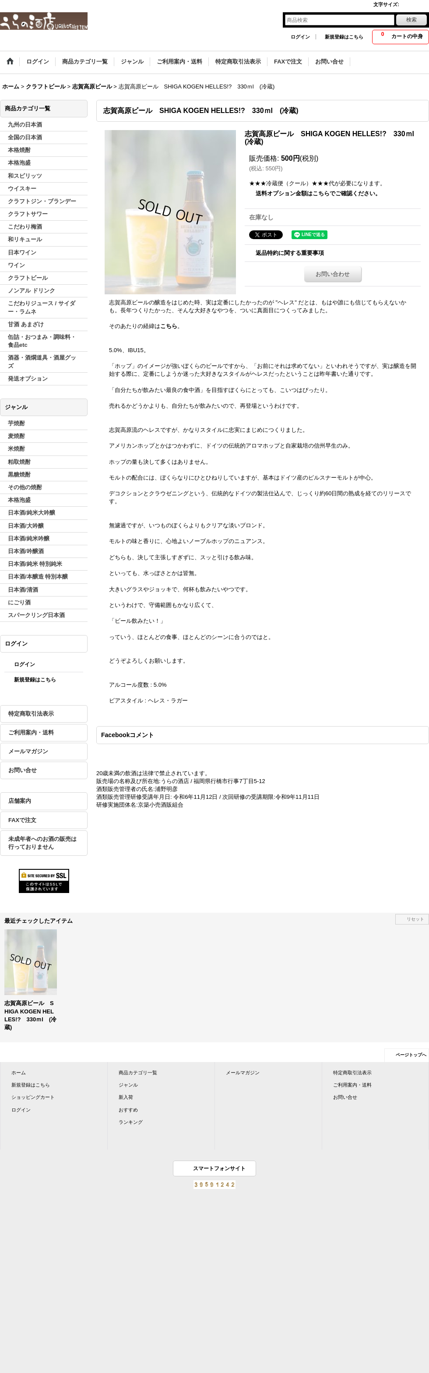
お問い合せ (22, 770)
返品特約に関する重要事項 (290, 253)
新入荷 (126, 1097)
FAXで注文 (22, 820)
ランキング (131, 1122)
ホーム (18, 1072)
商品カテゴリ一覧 (138, 1072)
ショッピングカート (33, 1097)
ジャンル (128, 1084)
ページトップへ (411, 1054)
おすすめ (128, 1109)
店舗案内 (19, 801)
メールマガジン (28, 751)
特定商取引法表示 (31, 713)
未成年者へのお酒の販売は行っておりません (42, 843)
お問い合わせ (333, 274)
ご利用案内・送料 (31, 732)
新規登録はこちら (344, 36)
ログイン (300, 36)
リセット (415, 919)
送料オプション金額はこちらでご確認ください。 (318, 193)
